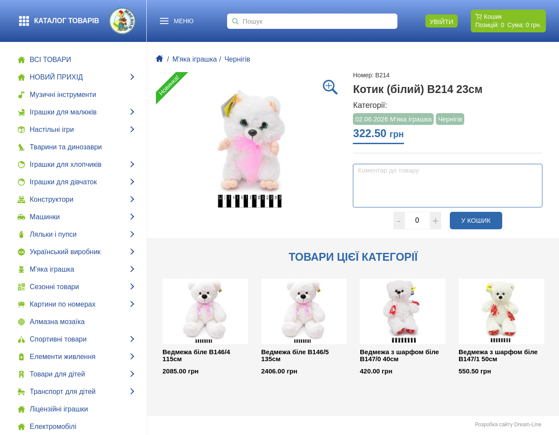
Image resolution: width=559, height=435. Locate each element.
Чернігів (237, 59)
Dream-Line (528, 424)
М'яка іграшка (195, 59)
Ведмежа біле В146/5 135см (295, 356)
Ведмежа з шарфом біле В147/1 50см (498, 356)
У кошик (481, 220)
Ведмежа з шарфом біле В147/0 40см (399, 356)
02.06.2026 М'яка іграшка (393, 119)
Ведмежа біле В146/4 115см (196, 356)
